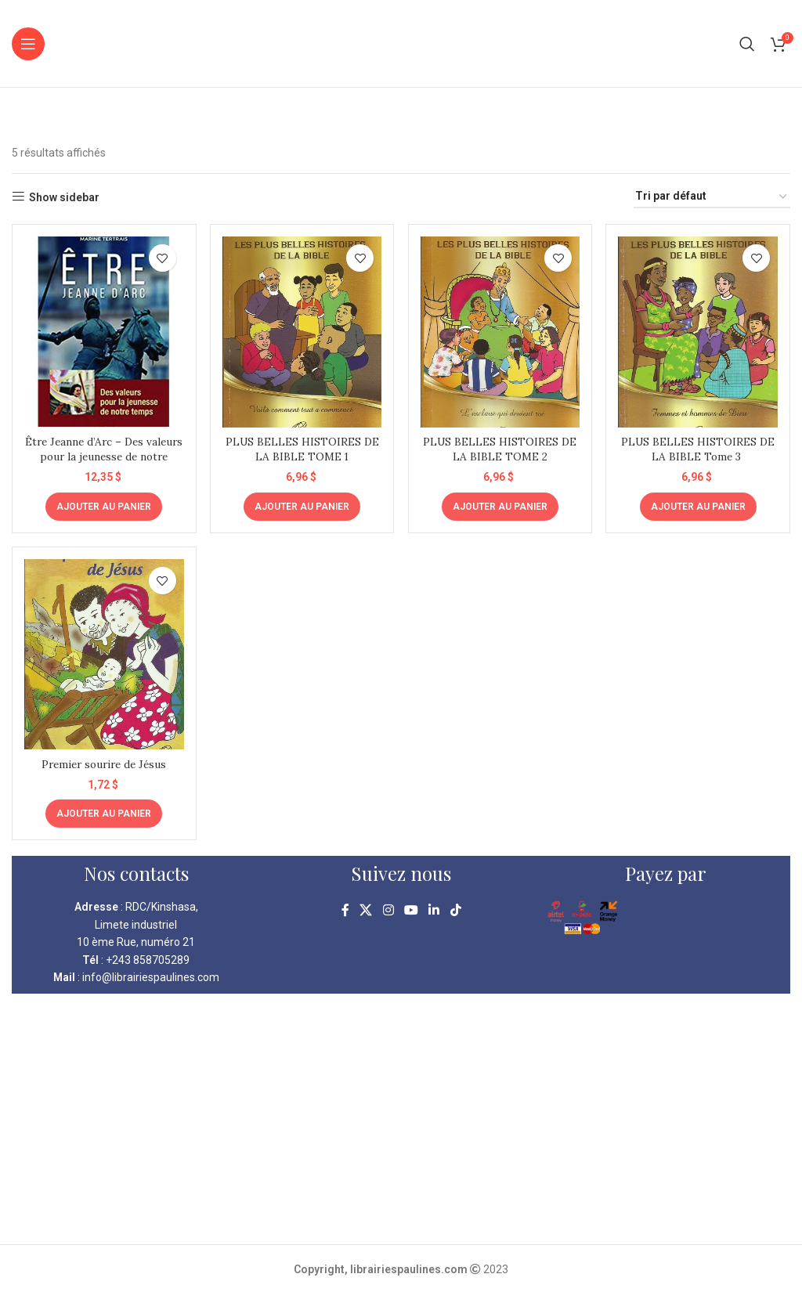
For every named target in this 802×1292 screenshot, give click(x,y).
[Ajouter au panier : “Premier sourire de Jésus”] (103, 812)
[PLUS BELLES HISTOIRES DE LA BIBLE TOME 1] (302, 330)
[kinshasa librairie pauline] (401, 1117)
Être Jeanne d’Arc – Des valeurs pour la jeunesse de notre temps (103, 454)
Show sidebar (64, 197)
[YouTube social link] (411, 909)
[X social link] (366, 909)
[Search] (747, 44)
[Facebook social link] (345, 909)
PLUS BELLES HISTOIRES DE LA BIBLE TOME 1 (302, 447)
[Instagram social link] (388, 909)
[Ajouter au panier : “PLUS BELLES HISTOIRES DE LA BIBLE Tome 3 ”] (699, 504)
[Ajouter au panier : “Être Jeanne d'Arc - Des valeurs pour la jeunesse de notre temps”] (103, 504)
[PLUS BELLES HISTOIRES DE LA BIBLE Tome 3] (699, 330)
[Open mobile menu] (28, 44)
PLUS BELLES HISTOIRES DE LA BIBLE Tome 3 (699, 447)
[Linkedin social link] (434, 909)
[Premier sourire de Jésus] (103, 653)
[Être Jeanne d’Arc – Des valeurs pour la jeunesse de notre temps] (103, 330)
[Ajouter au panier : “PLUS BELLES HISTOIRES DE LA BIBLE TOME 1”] (302, 504)
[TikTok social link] (455, 909)
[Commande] (712, 197)
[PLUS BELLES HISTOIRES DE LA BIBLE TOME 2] (500, 330)
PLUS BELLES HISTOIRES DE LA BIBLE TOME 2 (500, 447)
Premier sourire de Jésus (103, 762)
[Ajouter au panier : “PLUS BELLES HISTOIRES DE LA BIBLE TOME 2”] (500, 504)
